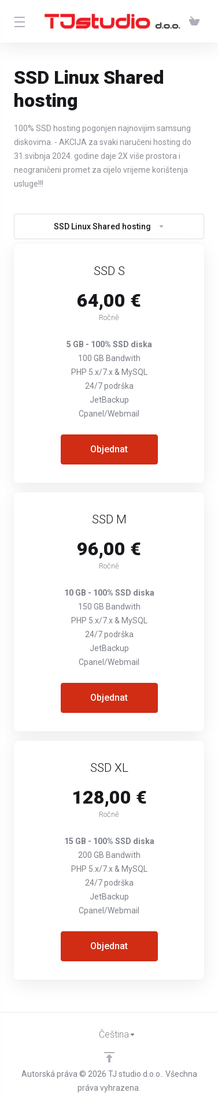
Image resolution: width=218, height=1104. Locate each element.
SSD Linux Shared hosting (109, 226)
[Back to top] (109, 1057)
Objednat (109, 449)
